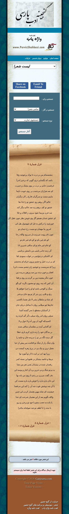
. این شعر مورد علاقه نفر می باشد (35, 459)
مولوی (45, 58)
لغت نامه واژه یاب (50, 508)
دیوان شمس (36, 58)
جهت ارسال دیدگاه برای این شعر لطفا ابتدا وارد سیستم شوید (34, 471)
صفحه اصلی (54, 58)
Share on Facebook (20, 85)
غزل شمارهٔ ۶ (27, 426)
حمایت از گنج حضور (49, 501)
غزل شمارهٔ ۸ (42, 423)
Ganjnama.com (44, 478)
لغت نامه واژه (33, 508)
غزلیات (27, 58)
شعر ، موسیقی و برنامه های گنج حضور (40, 505)
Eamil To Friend (38, 85)
